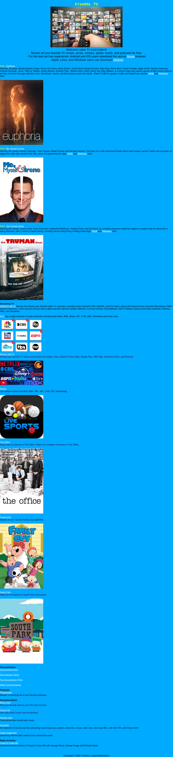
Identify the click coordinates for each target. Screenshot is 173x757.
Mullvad (118, 59)
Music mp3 (5, 702)
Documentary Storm (9, 675)
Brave (131, 56)
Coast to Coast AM (9, 743)
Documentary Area (9, 670)
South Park (5, 592)
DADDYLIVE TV (8, 306)
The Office (5, 442)
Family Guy (5, 517)
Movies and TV (7, 354)
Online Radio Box (8, 733)
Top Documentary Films (11, 680)
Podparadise (6, 692)
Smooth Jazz (6, 718)
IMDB (151, 73)
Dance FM (5, 710)
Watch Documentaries (10, 685)
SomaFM (4, 725)
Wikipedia (163, 73)
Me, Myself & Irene (15, 148)
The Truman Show (15, 226)
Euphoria (10, 66)
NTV (2, 316)
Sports (3, 389)
